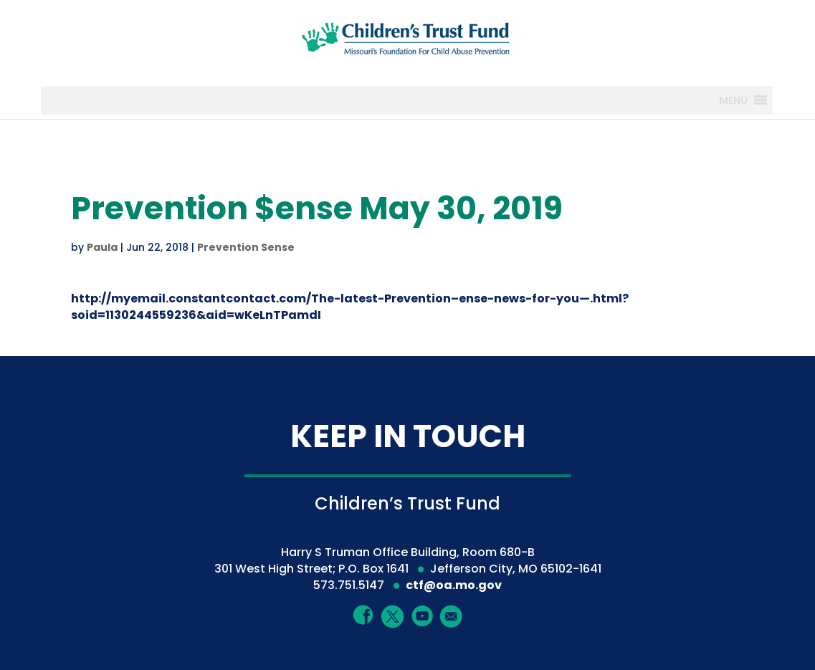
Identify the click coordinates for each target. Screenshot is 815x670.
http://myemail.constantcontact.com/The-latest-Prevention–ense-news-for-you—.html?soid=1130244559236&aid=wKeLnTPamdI (350, 306)
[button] (733, 100)
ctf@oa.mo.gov (454, 585)
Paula (102, 247)
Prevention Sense (246, 247)
